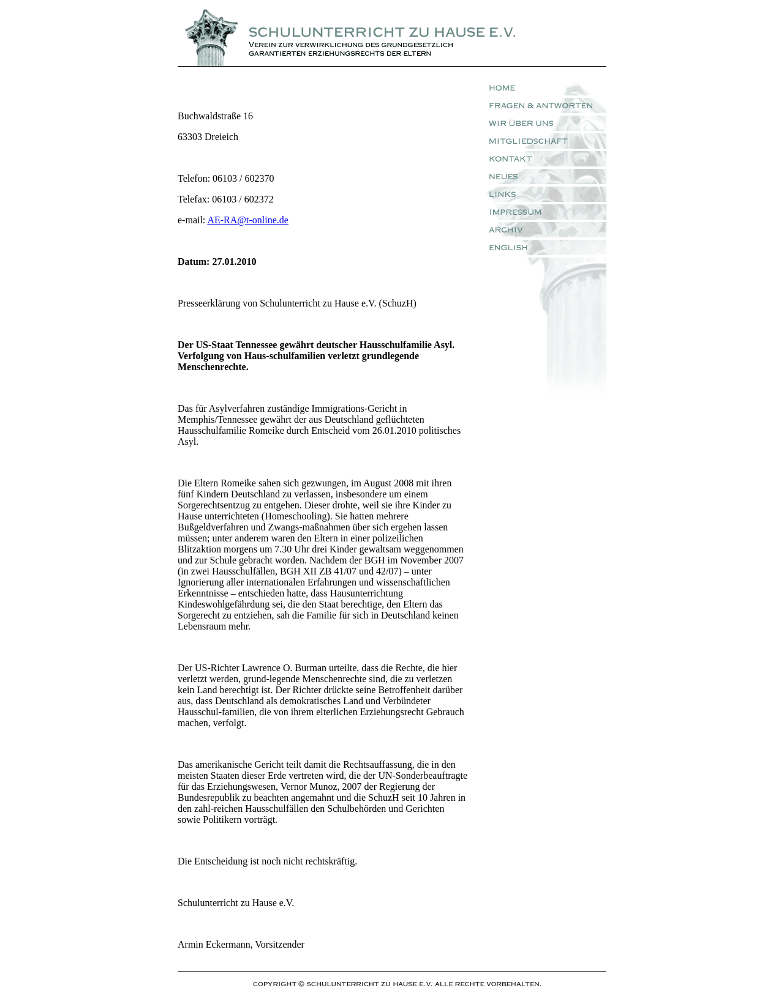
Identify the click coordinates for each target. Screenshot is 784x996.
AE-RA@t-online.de (247, 220)
